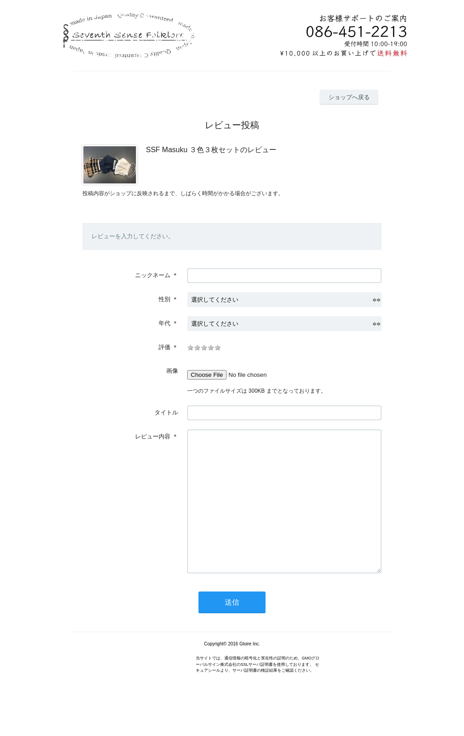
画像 (172, 370)
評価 (164, 347)
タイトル (166, 412)
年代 (164, 323)
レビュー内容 (152, 436)
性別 (164, 299)
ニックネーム (152, 275)
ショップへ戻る (349, 97)
